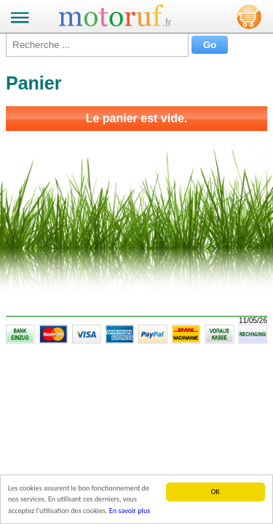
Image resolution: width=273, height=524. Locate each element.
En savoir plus (129, 510)
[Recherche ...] (97, 45)
